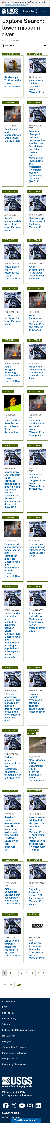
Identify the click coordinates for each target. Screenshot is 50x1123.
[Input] (31, 11)
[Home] (10, 13)
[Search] (37, 11)
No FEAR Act (8, 1036)
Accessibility (8, 1001)
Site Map (6, 1024)
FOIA (4, 1007)
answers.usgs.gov (11, 1117)
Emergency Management (14, 1064)
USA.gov (6, 1041)
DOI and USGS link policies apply (18, 1030)
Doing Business (9, 1058)
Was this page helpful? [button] (25, 1120)
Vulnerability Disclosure (14, 1047)
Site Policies (8, 1013)
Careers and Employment (14, 1053)
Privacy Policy (9, 1019)
